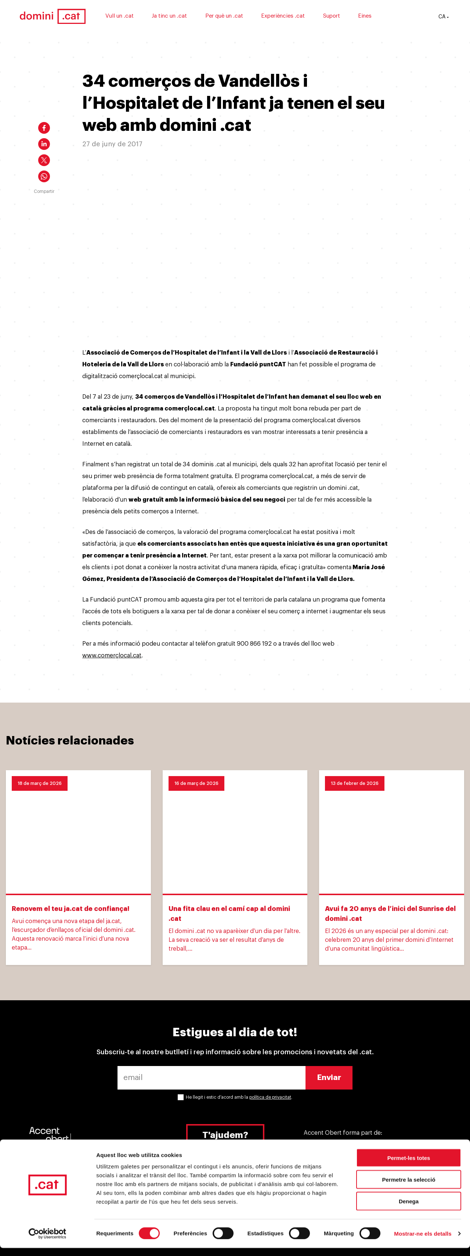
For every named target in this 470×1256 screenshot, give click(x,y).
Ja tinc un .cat (189, 17)
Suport (351, 17)
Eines (385, 17)
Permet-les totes (408, 1166)
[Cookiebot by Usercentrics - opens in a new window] (47, 1241)
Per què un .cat (244, 17)
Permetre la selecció (408, 1187)
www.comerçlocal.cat (111, 655)
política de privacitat (270, 1097)
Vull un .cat (139, 17)
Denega (409, 1209)
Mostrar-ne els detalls (422, 1241)
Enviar (329, 1077)
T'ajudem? (225, 1135)
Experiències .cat (303, 17)
